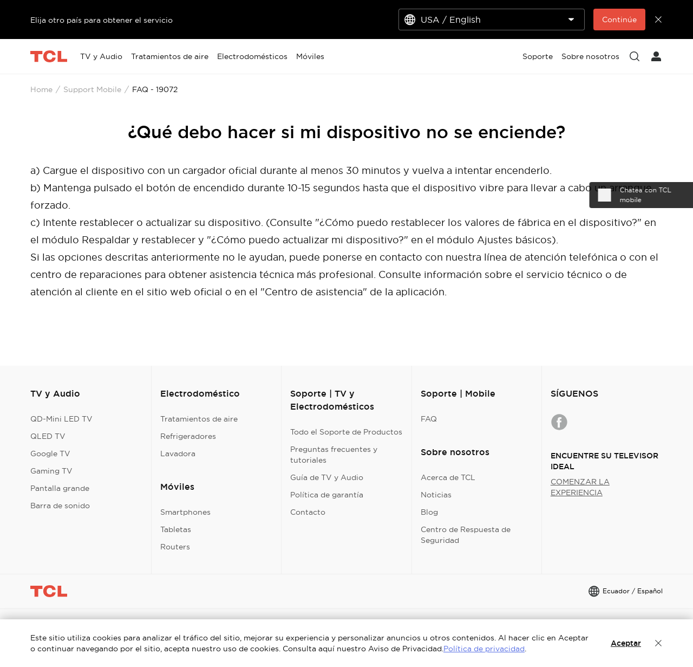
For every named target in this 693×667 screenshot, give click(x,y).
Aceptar (626, 643)
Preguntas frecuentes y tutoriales (333, 454)
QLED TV (48, 436)
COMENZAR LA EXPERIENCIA (580, 487)
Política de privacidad (484, 648)
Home (41, 89)
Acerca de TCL (448, 477)
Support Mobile (92, 89)
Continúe (619, 19)
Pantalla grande (59, 488)
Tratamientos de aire (199, 419)
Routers (175, 547)
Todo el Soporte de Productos (346, 432)
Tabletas (175, 529)
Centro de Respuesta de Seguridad (466, 534)
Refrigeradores (188, 436)
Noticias (436, 495)
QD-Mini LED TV (61, 419)
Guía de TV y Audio (326, 477)
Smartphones (185, 512)
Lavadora (177, 453)
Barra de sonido (60, 505)
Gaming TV (51, 471)
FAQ (429, 419)
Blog (429, 512)
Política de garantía (326, 495)
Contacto (307, 512)
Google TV (50, 453)
